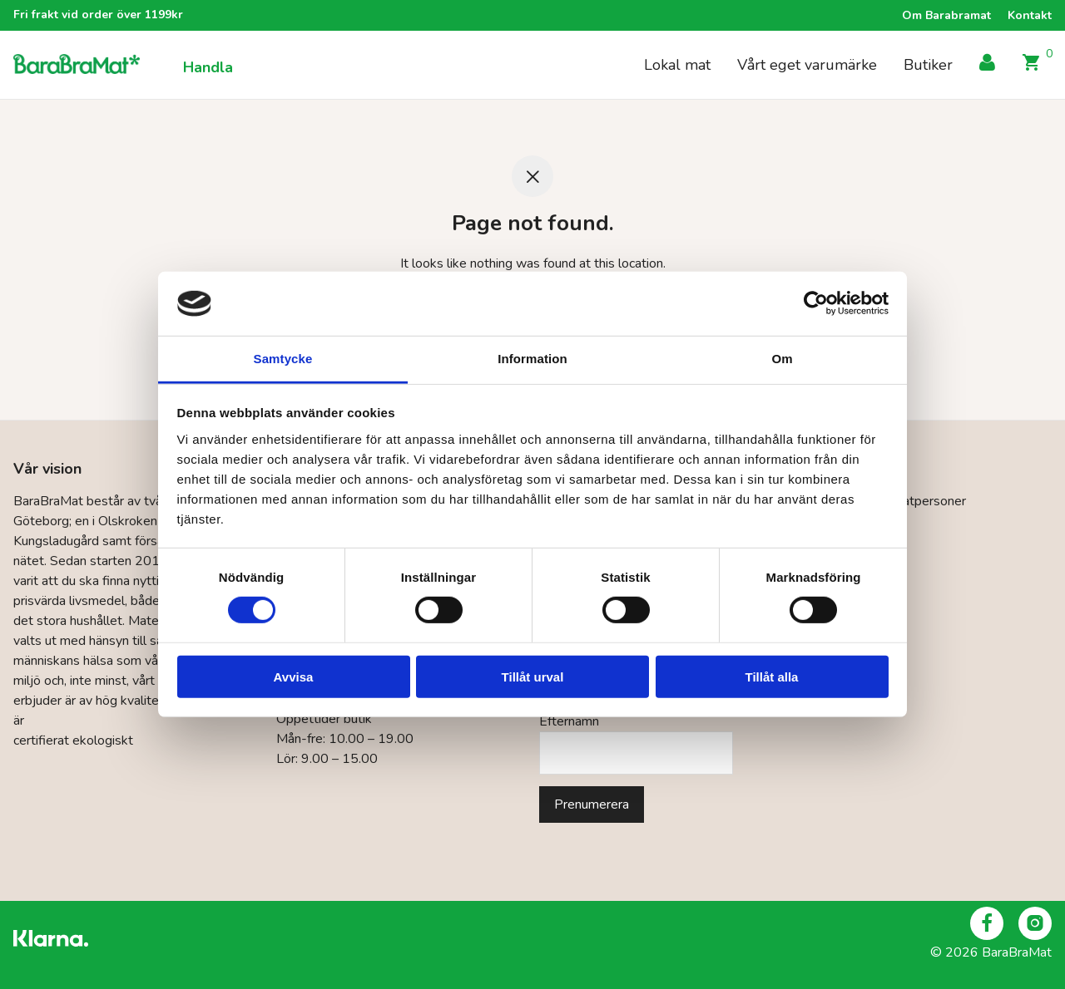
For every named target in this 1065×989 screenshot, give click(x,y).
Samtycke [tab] (283, 359)
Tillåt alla (772, 676)
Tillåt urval (533, 676)
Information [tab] (532, 359)
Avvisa (294, 676)
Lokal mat (677, 66)
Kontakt (1030, 16)
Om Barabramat (946, 16)
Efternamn (569, 721)
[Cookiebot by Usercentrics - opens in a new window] (816, 303)
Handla (208, 69)
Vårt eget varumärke (807, 66)
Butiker (928, 66)
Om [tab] (781, 359)
